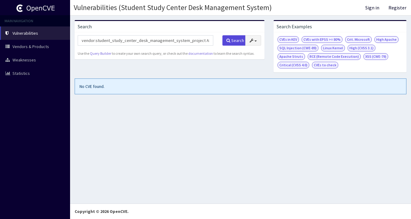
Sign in (372, 8)
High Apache (386, 39)
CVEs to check (325, 65)
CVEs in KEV (288, 39)
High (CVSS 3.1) (361, 48)
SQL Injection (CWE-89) (298, 48)
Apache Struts (291, 56)
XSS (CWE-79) (375, 56)
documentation (200, 53)
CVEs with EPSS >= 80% (322, 39)
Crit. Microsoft (358, 39)
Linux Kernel (333, 48)
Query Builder (100, 53)
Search (235, 40)
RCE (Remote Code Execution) (334, 56)
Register (397, 8)
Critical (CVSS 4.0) (293, 65)
